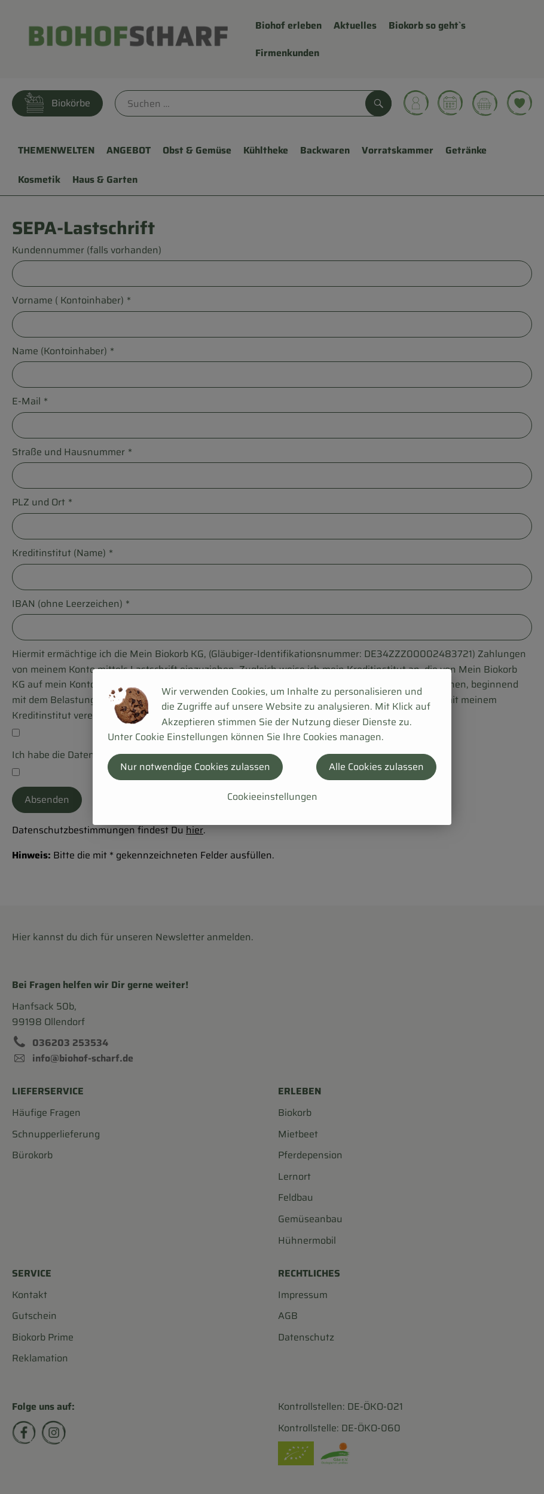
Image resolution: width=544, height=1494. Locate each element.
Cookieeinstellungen (272, 796)
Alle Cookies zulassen (376, 766)
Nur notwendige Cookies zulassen (195, 766)
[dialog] (272, 747)
